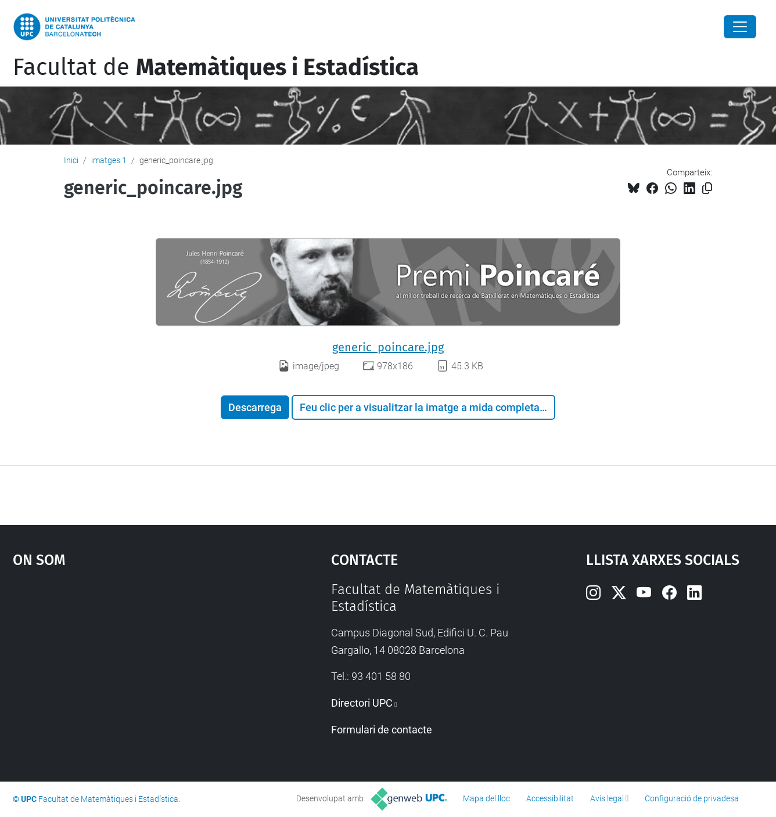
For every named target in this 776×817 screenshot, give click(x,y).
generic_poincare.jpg (388, 347)
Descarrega (255, 407)
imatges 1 (109, 160)
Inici (71, 160)
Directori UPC (362, 703)
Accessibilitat (550, 798)
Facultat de (216, 67)
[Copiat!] (707, 188)
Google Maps (133, 668)
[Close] (740, 26)
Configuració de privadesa (692, 798)
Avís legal (607, 798)
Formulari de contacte (381, 730)
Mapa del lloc (486, 798)
